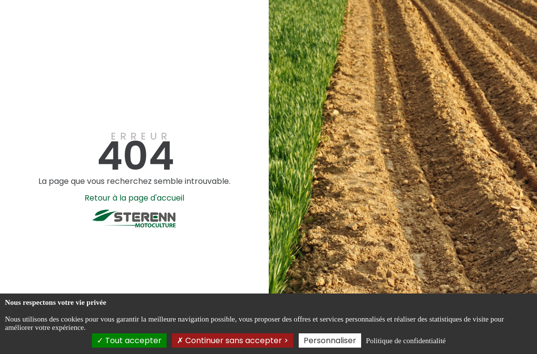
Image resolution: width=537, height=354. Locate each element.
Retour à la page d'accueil (134, 198)
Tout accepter (129, 340)
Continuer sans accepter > (232, 340)
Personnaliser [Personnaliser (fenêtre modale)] (330, 340)
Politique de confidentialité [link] (406, 341)
